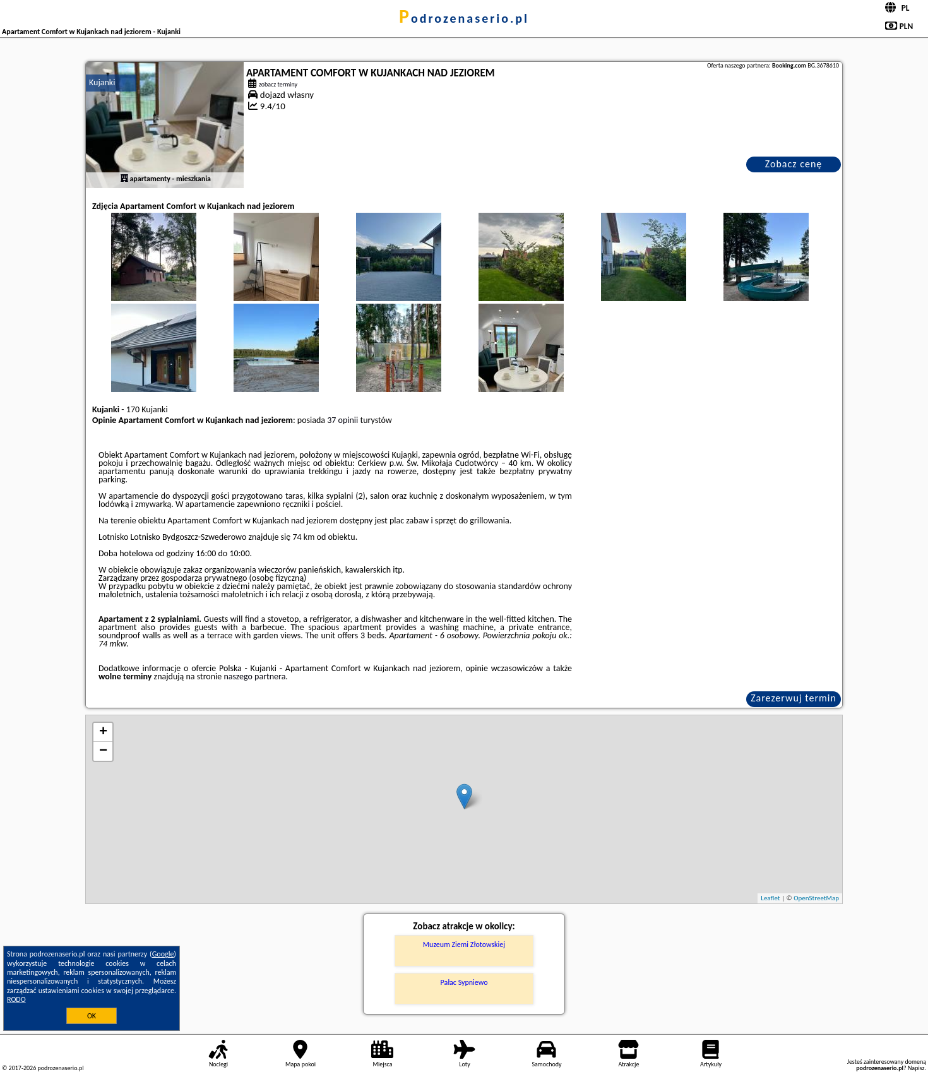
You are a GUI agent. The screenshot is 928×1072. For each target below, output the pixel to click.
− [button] (103, 751)
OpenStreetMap (816, 898)
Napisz (916, 1068)
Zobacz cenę (794, 164)
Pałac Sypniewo (463, 982)
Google (163, 954)
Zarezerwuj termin (793, 698)
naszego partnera (254, 676)
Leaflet (770, 898)
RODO (16, 999)
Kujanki (102, 82)
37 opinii (342, 420)
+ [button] (103, 732)
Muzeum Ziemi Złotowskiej (464, 944)
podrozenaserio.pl (464, 18)
